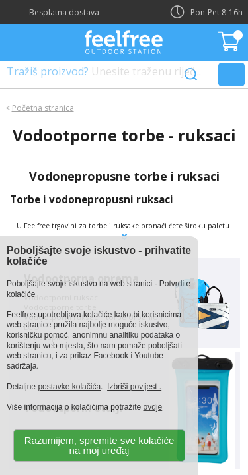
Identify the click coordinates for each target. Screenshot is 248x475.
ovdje (153, 407)
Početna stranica (43, 107)
